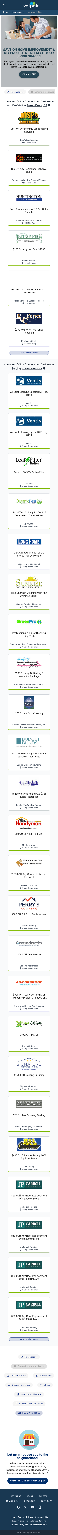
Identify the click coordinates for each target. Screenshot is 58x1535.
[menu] (4, 5)
